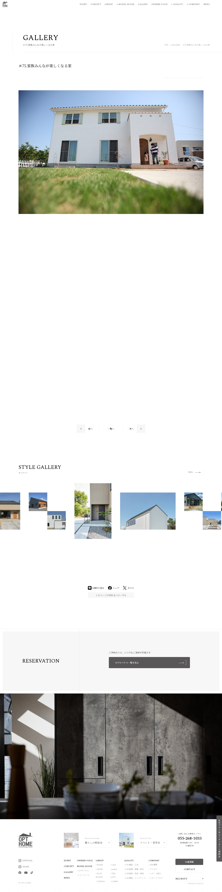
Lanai (113, 864)
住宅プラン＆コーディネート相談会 (219, 838)
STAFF (23, 866)
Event (83, 4)
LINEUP (100, 860)
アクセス (153, 869)
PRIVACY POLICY (196, 883)
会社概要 (153, 864)
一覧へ (111, 428)
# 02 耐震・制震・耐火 (134, 869)
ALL (194, 472)
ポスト (128, 588)
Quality (178, 4)
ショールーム (83, 875)
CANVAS (101, 881)
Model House (126, 4)
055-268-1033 (189, 838)
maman (114, 869)
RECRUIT (181, 879)
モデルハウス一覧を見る (150, 662)
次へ (131, 428)
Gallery (143, 4)
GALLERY (175, 45)
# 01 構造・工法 (131, 864)
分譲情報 (189, 861)
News (207, 4)
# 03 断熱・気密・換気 (134, 873)
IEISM (100, 869)
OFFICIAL (25, 860)
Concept (96, 4)
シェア (113, 588)
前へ (90, 428)
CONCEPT (69, 866)
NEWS (67, 877)
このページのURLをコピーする (111, 595)
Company (194, 4)
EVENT (67, 860)
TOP (166, 45)
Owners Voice (159, 4)
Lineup (109, 4)
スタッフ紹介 (155, 873)
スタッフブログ (156, 878)
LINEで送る (96, 588)
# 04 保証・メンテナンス (135, 878)
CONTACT (189, 869)
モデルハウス (83, 870)
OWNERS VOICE (85, 860)
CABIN (114, 881)
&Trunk (100, 864)
